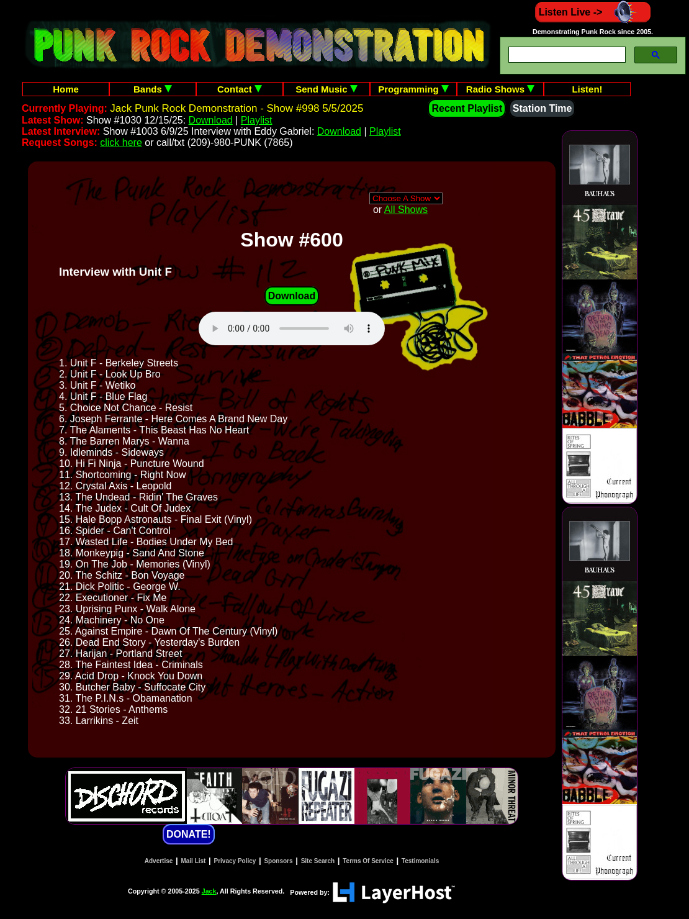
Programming (413, 89)
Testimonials (420, 861)
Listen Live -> (593, 12)
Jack (209, 891)
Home (66, 89)
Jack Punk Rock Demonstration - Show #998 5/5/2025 (236, 108)
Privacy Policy (235, 861)
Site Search (318, 861)
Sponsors (278, 861)
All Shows (406, 209)
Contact (239, 89)
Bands (152, 89)
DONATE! (188, 834)
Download (211, 120)
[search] (566, 55)
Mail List (193, 861)
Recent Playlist (466, 108)
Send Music (326, 89)
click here (121, 142)
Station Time (542, 108)
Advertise (159, 861)
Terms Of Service (368, 861)
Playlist (256, 120)
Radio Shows (500, 89)
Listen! (587, 89)
